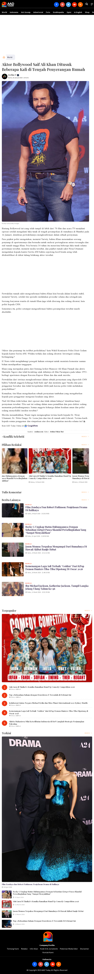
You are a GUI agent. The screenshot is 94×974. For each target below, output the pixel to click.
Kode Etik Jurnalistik (49, 949)
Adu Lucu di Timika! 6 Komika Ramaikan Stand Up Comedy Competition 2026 (42, 687)
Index (85, 436)
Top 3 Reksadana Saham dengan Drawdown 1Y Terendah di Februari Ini (40, 695)
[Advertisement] (47, 36)
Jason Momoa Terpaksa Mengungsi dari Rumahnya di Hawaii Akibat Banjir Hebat (56, 548)
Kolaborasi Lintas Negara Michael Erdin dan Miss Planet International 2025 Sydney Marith (48, 703)
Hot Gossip (25, 12)
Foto (48, 12)
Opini (69, 12)
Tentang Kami (13, 949)
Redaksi (24, 949)
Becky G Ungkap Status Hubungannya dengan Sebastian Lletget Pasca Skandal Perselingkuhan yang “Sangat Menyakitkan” (67, 478)
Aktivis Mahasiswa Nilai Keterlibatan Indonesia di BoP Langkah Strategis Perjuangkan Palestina (46, 722)
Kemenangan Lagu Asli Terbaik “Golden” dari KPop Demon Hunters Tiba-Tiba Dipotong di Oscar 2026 (54, 567)
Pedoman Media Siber (69, 949)
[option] (24, 466)
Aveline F (13, 75)
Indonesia (14, 12)
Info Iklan (34, 949)
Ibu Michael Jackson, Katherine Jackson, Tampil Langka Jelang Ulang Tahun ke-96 (56, 587)
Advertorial (38, 12)
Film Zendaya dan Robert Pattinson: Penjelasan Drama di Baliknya (22, 477)
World (4, 12)
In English (78, 12)
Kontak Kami (47, 952)
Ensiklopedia (58, 12)
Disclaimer (84, 949)
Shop (87, 12)
